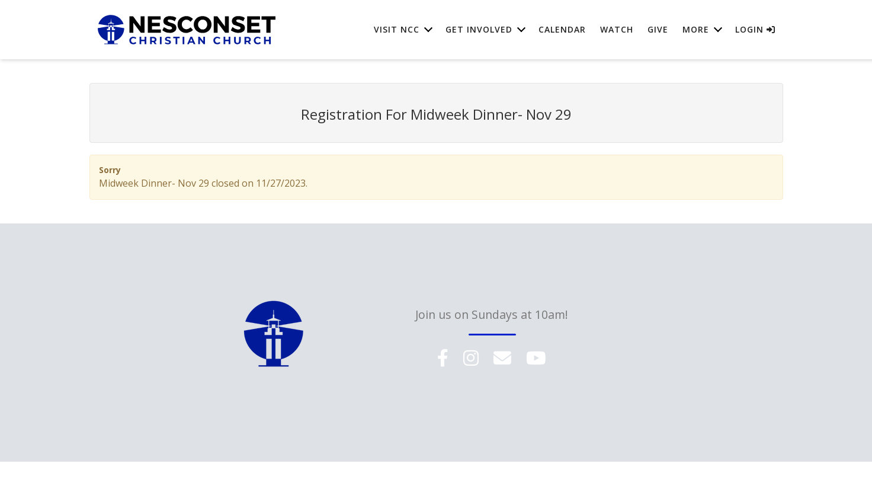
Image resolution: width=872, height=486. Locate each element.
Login (755, 29)
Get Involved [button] (478, 29)
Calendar (562, 29)
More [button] (695, 29)
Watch (616, 29)
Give (657, 29)
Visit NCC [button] (396, 29)
